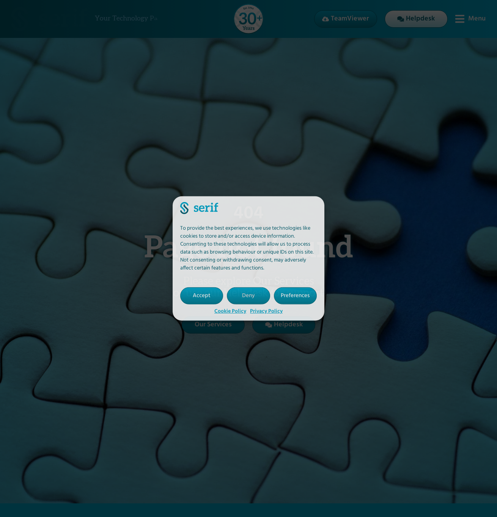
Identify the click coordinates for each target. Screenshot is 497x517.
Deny (248, 295)
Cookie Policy (230, 311)
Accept (202, 295)
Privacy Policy (266, 311)
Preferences (295, 295)
